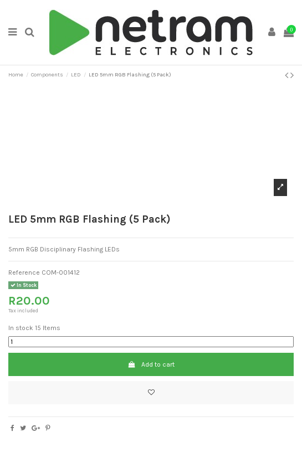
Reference (24, 272)
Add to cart (150, 364)
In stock (20, 328)
